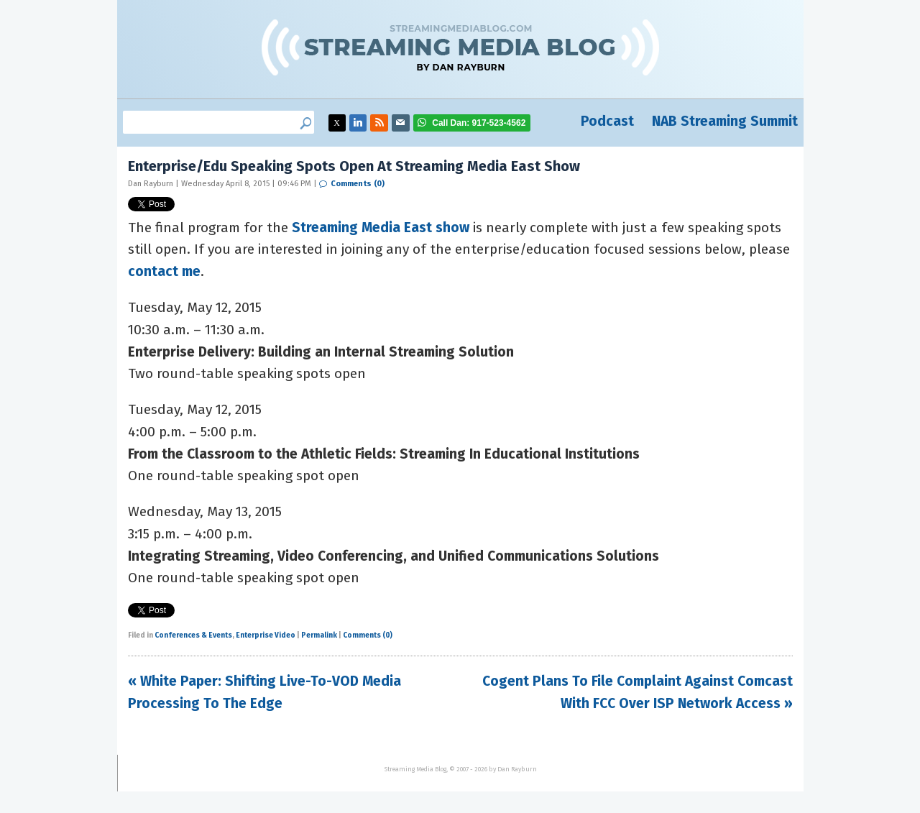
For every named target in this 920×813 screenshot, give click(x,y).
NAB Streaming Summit (725, 121)
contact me (164, 271)
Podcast (607, 121)
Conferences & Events (193, 635)
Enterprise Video (265, 635)
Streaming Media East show (380, 227)
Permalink (319, 635)
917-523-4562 (478, 123)
